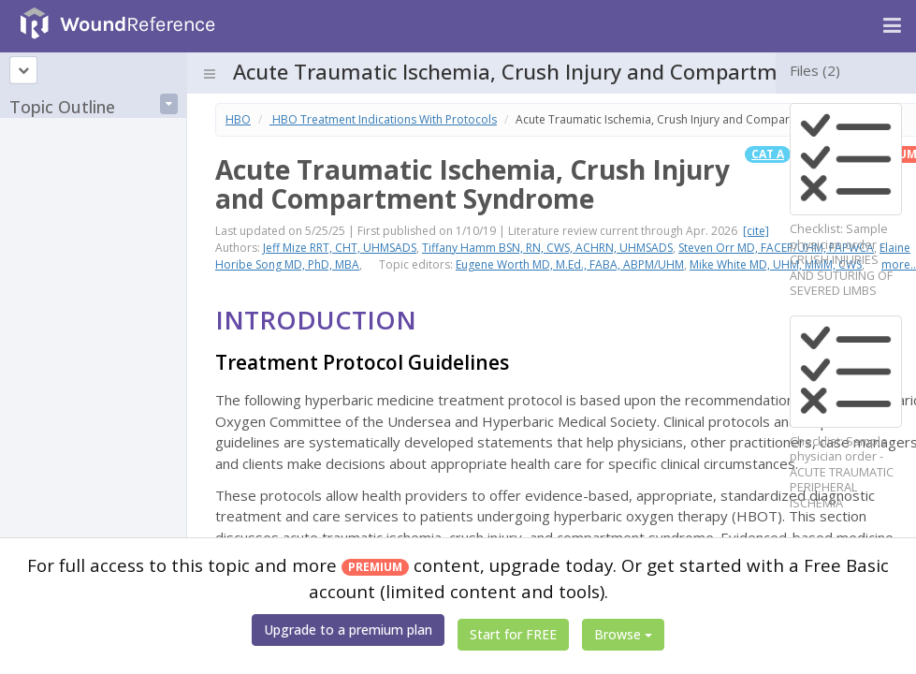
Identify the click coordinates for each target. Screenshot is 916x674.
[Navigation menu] (892, 26)
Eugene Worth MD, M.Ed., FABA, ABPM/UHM (570, 264)
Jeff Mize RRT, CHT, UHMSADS (339, 248)
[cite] (756, 231)
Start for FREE (513, 634)
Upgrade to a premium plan (348, 629)
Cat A (767, 154)
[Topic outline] (23, 70)
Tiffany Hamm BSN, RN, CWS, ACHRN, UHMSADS (547, 248)
